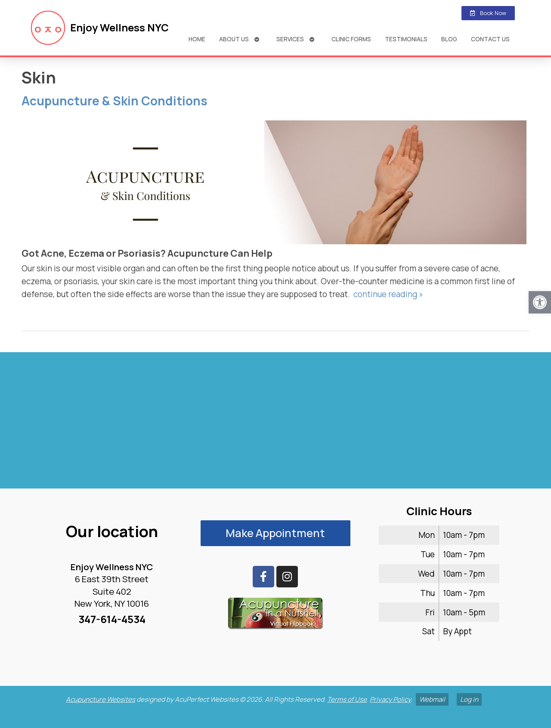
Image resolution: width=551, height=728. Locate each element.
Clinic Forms (351, 39)
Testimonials (406, 39)
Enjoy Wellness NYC (119, 27)
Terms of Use (347, 699)
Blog (449, 39)
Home (197, 39)
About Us (234, 39)
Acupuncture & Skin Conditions (114, 100)
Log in (469, 699)
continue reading (388, 294)
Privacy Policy (390, 699)
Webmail (432, 699)
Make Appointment (275, 533)
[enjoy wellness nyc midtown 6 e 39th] (275, 423)
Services (290, 39)
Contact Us (490, 39)
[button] (540, 302)
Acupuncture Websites (100, 699)
